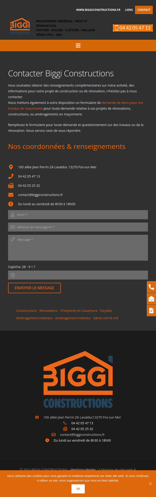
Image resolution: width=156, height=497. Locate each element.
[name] (78, 214)
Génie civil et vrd (105, 318)
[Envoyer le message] (34, 288)
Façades (106, 310)
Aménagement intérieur (73, 318)
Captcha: (21, 267)
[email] (78, 227)
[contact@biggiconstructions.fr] (55, 435)
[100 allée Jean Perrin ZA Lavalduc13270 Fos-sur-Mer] (39, 417)
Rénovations (48, 310)
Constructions (26, 310)
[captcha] (78, 275)
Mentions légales (83, 469)
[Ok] (150, 483)
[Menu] (78, 45)
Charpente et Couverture (78, 310)
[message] (78, 248)
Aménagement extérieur (34, 318)
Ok (78, 489)
